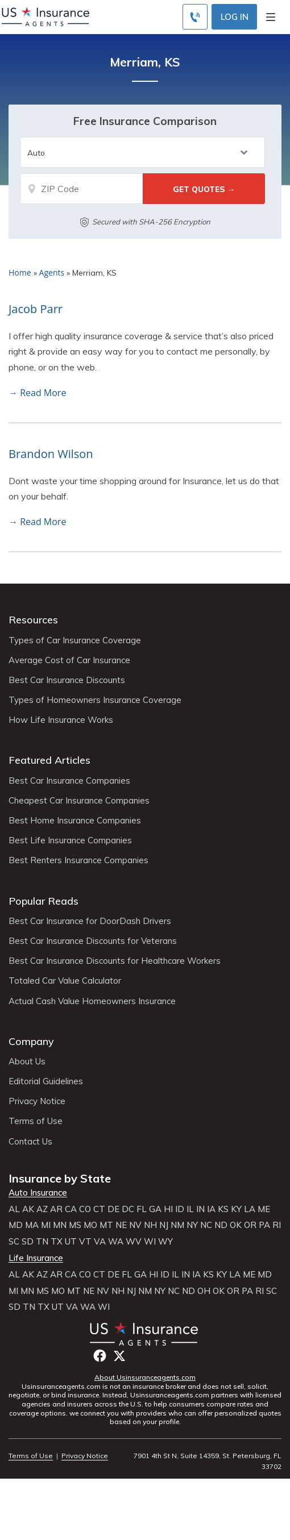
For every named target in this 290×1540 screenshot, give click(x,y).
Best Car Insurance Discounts (67, 680)
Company (31, 1041)
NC (206, 1225)
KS (223, 1209)
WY (165, 1242)
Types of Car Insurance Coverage (75, 640)
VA (100, 1242)
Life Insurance (36, 1258)
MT (106, 1225)
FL (141, 1209)
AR (56, 1209)
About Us (27, 1061)
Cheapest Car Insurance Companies (79, 801)
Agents (52, 272)
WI (150, 1242)
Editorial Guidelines (46, 1081)
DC (128, 1209)
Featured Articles (49, 760)
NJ (163, 1225)
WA (115, 1242)
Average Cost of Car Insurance (69, 660)
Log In (234, 16)
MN (60, 1225)
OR (250, 1225)
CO (85, 1209)
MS (75, 1225)
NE (121, 1225)
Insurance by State (60, 1178)
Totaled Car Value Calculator (65, 981)
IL (190, 1209)
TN (42, 1242)
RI (276, 1225)
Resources (33, 619)
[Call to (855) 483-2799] (195, 17)
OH (203, 1291)
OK (236, 1225)
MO (90, 1225)
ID (179, 1209)
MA (32, 1225)
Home (20, 272)
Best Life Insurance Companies (70, 840)
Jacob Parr (36, 309)
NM (177, 1225)
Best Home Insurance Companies (75, 820)
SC (14, 1242)
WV (134, 1242)
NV (135, 1225)
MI (46, 1225)
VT (85, 1242)
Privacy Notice (37, 1101)
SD (28, 1242)
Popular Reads (43, 901)
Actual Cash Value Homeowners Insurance (92, 1001)
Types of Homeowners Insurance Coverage (95, 700)
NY (192, 1225)
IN (200, 1209)
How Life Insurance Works (61, 720)
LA (249, 1209)
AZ (42, 1209)
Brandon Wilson (51, 453)
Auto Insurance (38, 1192)
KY (236, 1209)
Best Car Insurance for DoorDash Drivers (90, 921)
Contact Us (30, 1142)
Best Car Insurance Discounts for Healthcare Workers (115, 961)
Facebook (100, 1355)
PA (264, 1225)
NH (150, 1225)
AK (28, 1209)
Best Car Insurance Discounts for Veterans (93, 941)
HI (168, 1209)
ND (220, 1225)
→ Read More (37, 392)
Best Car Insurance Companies (69, 781)
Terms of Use (36, 1121)
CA (71, 1209)
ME (264, 1209)
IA (211, 1209)
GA (155, 1209)
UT (71, 1242)
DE (113, 1209)
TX (57, 1242)
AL (14, 1209)
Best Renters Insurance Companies (78, 860)
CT (99, 1209)
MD (16, 1225)
